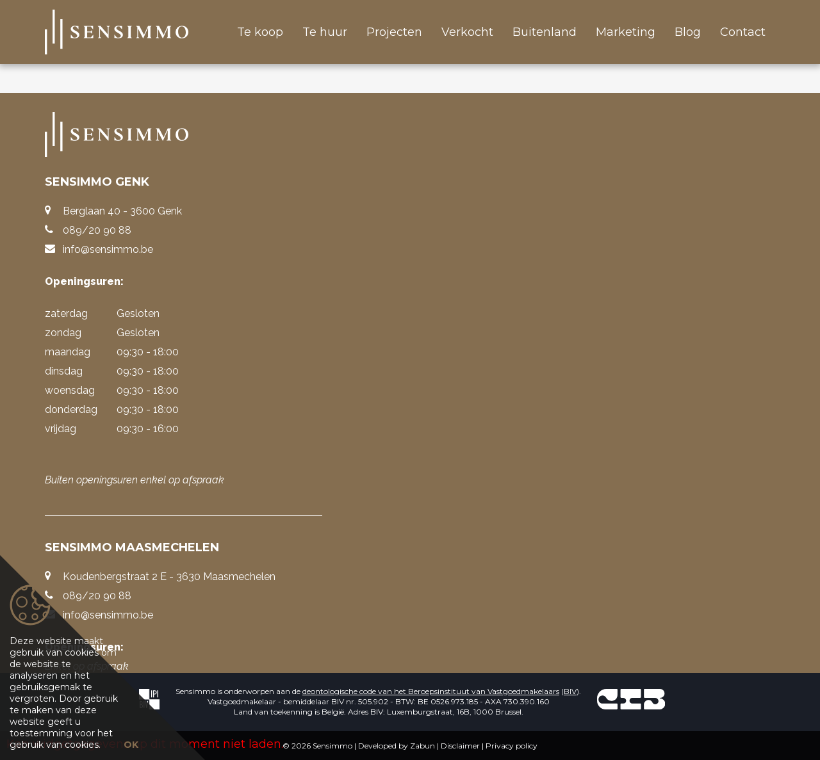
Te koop (260, 32)
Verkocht (467, 32)
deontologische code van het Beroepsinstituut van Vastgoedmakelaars (430, 691)
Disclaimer (460, 745)
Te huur (324, 32)
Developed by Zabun (396, 745)
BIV (570, 691)
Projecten (394, 32)
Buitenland (544, 32)
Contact (743, 32)
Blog (688, 32)
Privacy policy (511, 745)
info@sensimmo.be (108, 249)
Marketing (625, 32)
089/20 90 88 (97, 230)
